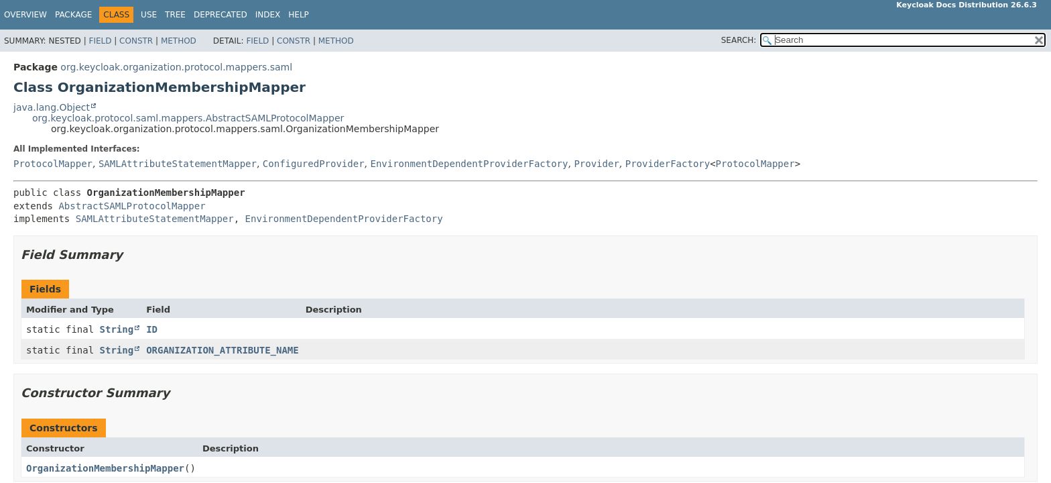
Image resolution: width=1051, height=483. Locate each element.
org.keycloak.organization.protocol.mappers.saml (176, 67)
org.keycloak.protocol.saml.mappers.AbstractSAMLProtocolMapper (188, 118)
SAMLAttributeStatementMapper (178, 163)
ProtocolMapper (52, 163)
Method (178, 41)
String (117, 329)
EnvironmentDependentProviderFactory (469, 163)
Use (149, 14)
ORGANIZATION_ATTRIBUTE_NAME (222, 350)
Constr (136, 41)
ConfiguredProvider (314, 163)
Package (73, 14)
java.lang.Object (51, 107)
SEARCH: (739, 40)
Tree (175, 14)
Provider (596, 163)
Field (99, 41)
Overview (25, 14)
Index (268, 14)
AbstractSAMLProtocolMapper (131, 206)
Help (298, 14)
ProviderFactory (667, 163)
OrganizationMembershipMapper (105, 468)
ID (152, 329)
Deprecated (220, 14)
